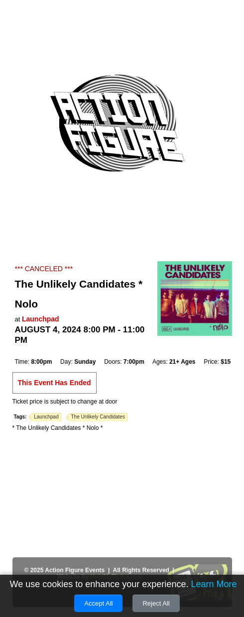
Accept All (98, 603)
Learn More (214, 584)
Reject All (155, 603)
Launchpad (40, 319)
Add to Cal (39, 351)
